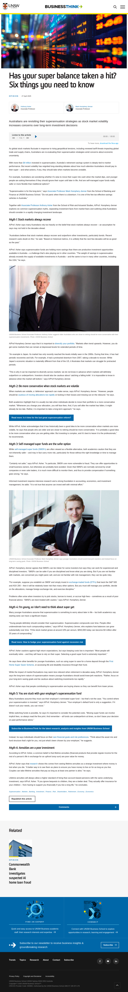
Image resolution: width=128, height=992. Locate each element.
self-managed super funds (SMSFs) (30, 449)
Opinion (13, 860)
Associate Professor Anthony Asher (37, 205)
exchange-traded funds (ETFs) (82, 582)
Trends (12, 960)
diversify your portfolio (64, 343)
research (34, 764)
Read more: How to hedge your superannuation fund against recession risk (47, 642)
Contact (56, 960)
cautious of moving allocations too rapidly (36, 395)
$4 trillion (27, 163)
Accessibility (49, 976)
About (46, 960)
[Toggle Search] (115, 6)
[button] (26, 106)
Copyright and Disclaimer (32, 976)
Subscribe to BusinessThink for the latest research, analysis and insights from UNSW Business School (61, 728)
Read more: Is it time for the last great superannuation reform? (41, 418)
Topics (23, 960)
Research (34, 960)
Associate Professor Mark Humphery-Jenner (67, 191)
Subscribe (109, 945)
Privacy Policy (14, 976)
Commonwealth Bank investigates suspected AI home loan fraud (20, 873)
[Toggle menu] (122, 6)
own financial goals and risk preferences (71, 737)
